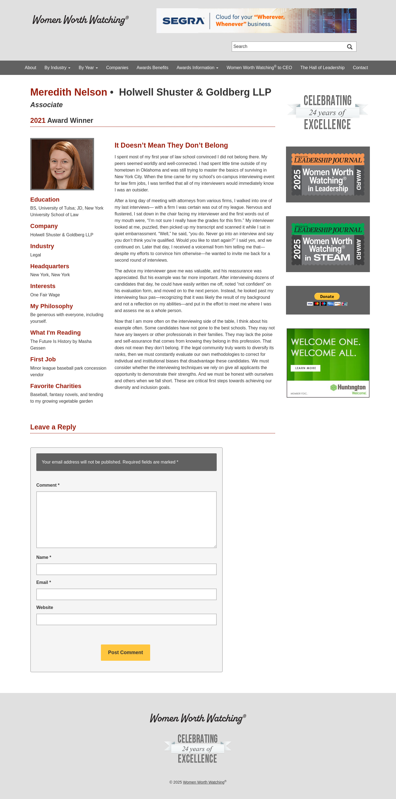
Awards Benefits (152, 67)
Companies (117, 67)
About (30, 67)
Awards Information (197, 67)
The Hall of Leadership (322, 67)
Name (43, 557)
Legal (35, 255)
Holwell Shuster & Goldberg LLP (195, 92)
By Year (88, 67)
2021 (38, 120)
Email (43, 582)
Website (44, 607)
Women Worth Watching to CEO (259, 67)
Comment (47, 485)
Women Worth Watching (203, 782)
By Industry (57, 67)
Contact (360, 67)
